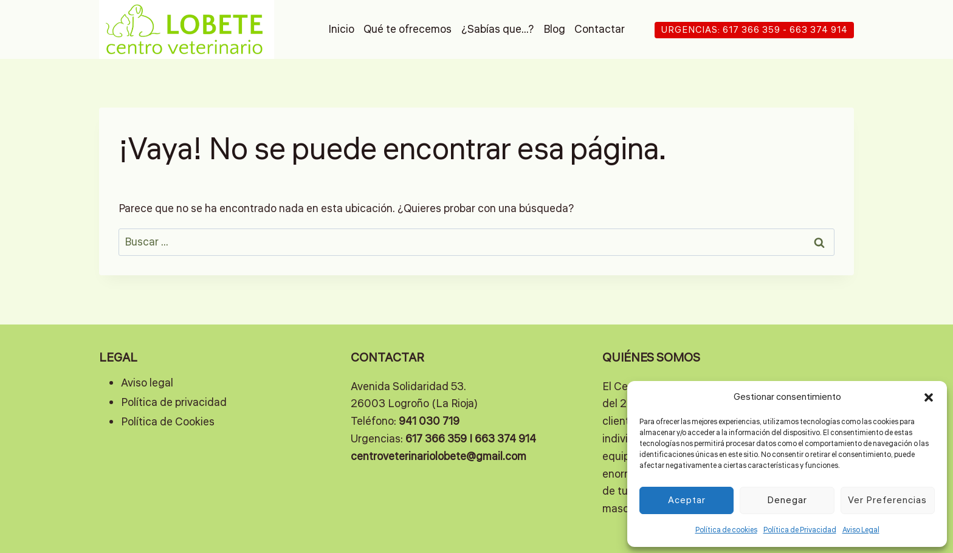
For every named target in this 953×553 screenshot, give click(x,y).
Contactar (599, 29)
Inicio (341, 29)
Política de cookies (726, 530)
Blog (554, 29)
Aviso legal (147, 383)
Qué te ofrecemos (407, 29)
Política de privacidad (174, 402)
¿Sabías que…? (497, 29)
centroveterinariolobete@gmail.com (438, 456)
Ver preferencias (887, 500)
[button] (929, 397)
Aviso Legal (860, 530)
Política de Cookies (168, 422)
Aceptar (687, 500)
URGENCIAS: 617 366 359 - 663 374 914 (754, 30)
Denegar (787, 500)
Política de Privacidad (799, 530)
